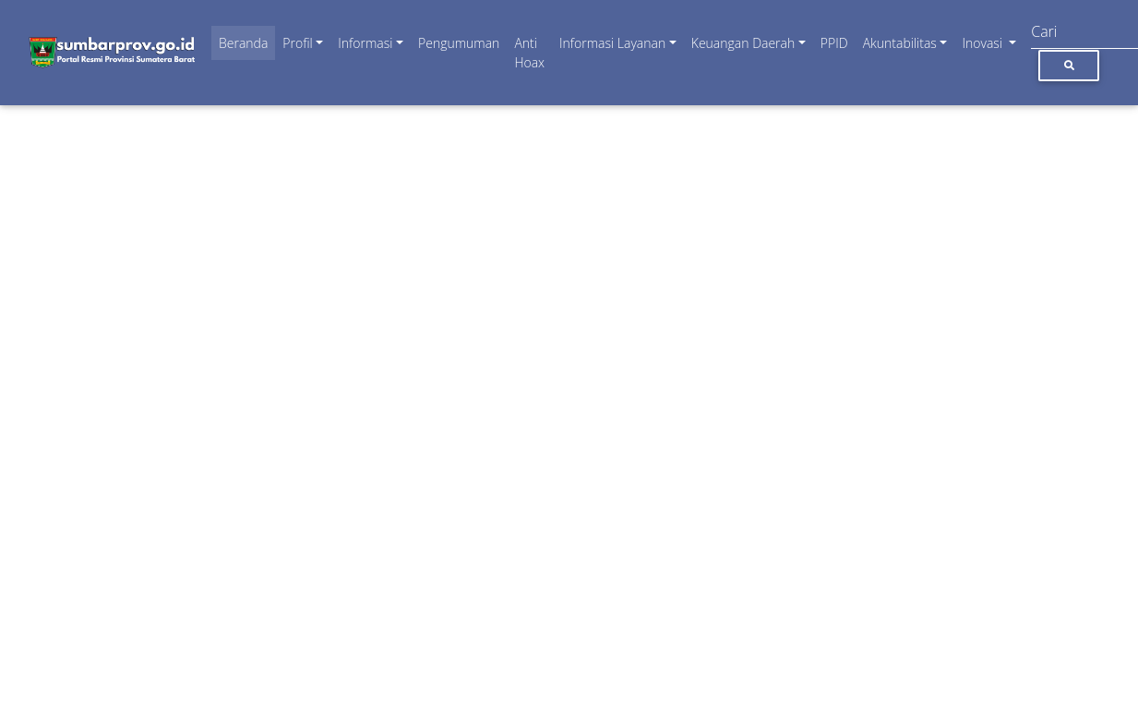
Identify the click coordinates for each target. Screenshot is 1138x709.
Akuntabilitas (900, 43)
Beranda (243, 43)
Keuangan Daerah (743, 43)
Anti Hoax (529, 52)
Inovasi (983, 43)
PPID (834, 43)
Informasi (365, 43)
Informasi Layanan (612, 43)
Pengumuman (458, 43)
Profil (297, 43)
